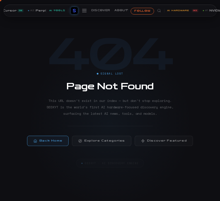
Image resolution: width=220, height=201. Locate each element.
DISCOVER (100, 10)
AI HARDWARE (178, 10)
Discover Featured (164, 142)
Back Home (47, 142)
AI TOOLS (57, 10)
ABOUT (121, 10)
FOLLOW (142, 10)
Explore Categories (101, 142)
